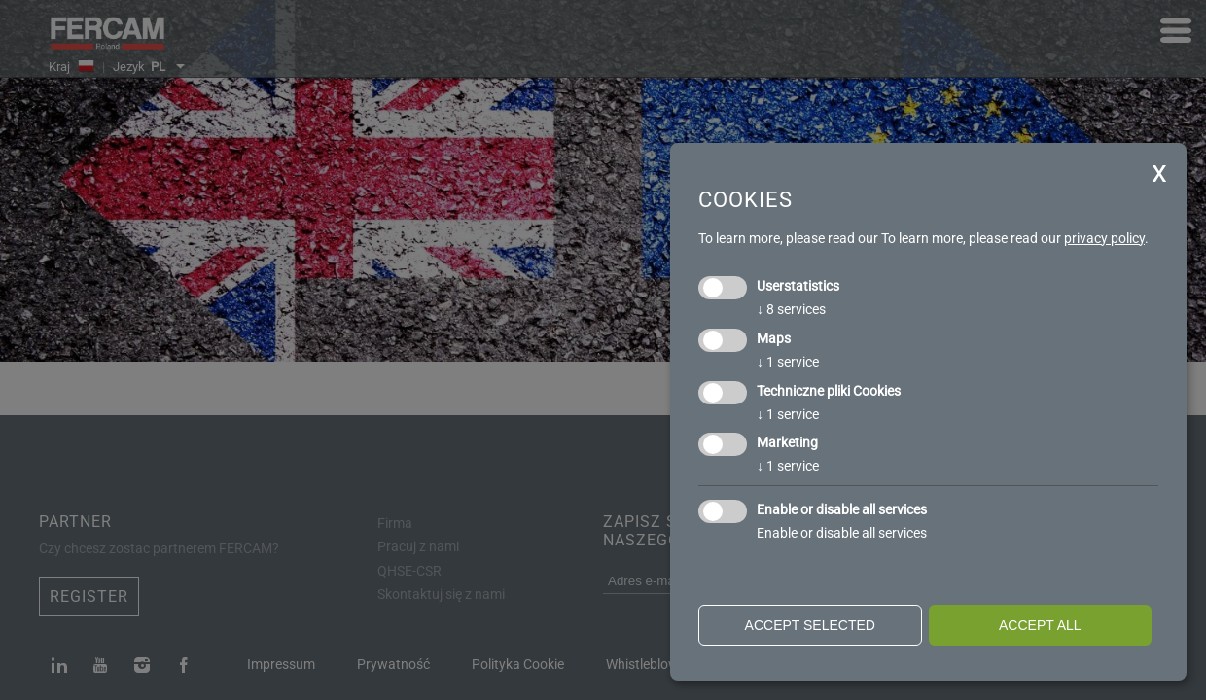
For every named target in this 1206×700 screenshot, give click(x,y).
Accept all (1040, 625)
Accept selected (810, 625)
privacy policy (1104, 238)
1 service (788, 361)
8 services (791, 309)
